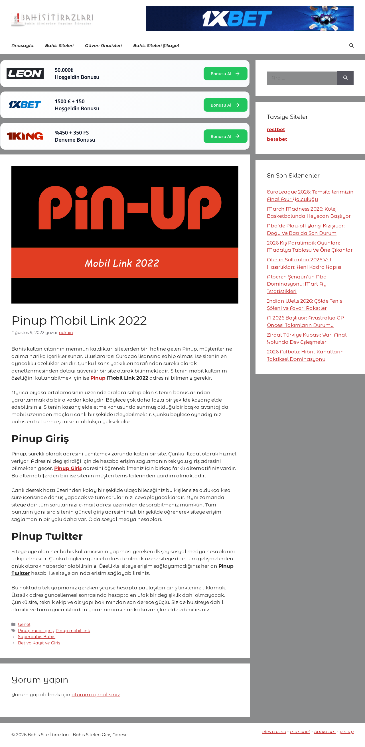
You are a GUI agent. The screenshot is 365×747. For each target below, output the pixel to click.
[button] (351, 45)
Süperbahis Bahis (36, 636)
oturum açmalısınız (96, 694)
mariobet (300, 731)
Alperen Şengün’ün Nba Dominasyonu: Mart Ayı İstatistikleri (297, 284)
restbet (276, 129)
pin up (347, 731)
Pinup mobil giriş (36, 630)
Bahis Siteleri (59, 45)
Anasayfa (22, 45)
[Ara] (345, 78)
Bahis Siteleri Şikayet (156, 45)
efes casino (274, 731)
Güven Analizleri (103, 45)
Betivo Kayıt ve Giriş (39, 643)
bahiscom (325, 731)
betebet (277, 139)
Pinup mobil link (73, 630)
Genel (24, 624)
